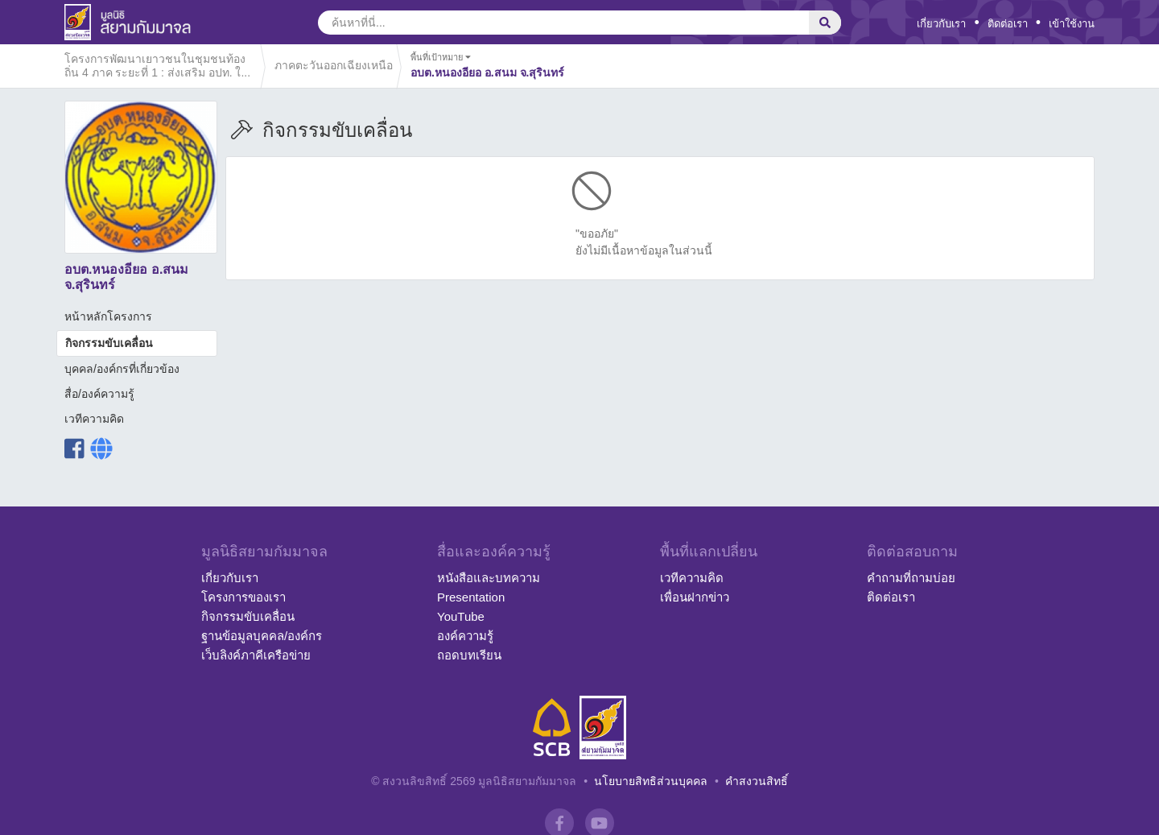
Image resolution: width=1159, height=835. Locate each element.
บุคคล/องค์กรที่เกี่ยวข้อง (121, 368)
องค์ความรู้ (465, 636)
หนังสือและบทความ (488, 578)
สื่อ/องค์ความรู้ (99, 393)
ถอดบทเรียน (469, 655)
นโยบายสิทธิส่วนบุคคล (650, 781)
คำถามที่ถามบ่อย (911, 578)
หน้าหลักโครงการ (108, 316)
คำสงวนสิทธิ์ (756, 781)
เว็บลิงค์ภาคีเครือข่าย (256, 655)
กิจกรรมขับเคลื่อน (109, 343)
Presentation (471, 597)
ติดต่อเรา (1008, 24)
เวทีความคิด (94, 418)
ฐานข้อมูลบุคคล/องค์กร (261, 636)
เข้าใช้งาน (1072, 24)
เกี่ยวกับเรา (941, 24)
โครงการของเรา (243, 597)
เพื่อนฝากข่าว (694, 597)
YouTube (461, 616)
